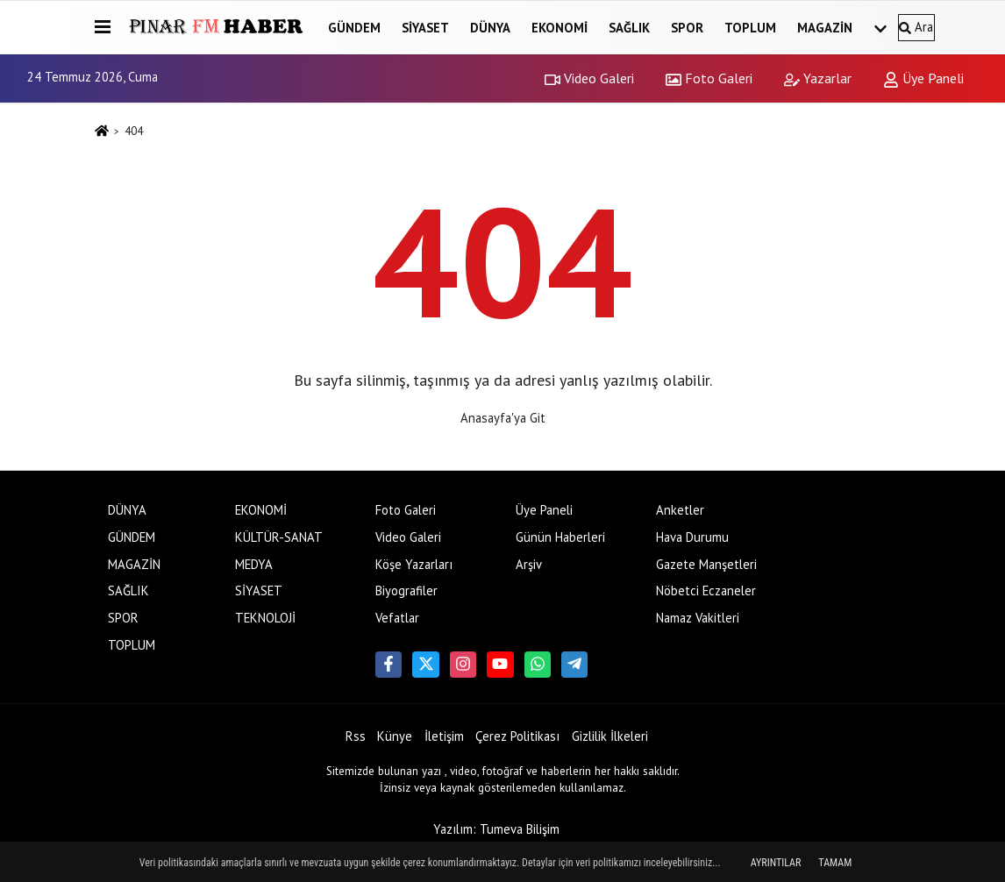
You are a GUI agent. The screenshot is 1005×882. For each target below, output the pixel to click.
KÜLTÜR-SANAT (279, 537)
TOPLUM (750, 27)
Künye (394, 736)
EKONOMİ (559, 27)
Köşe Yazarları (414, 564)
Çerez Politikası (517, 736)
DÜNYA (490, 27)
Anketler (680, 509)
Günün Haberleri (560, 537)
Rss (356, 736)
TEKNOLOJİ (265, 617)
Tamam (835, 863)
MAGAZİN (824, 27)
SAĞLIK (629, 27)
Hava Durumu (692, 537)
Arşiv (529, 564)
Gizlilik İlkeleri (610, 736)
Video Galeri (589, 78)
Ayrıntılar (776, 863)
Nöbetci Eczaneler (706, 590)
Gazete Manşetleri (706, 564)
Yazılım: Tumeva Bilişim (496, 829)
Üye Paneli (923, 78)
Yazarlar (818, 78)
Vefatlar (397, 617)
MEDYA (254, 564)
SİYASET (425, 27)
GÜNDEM (354, 27)
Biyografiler (406, 590)
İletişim (444, 736)
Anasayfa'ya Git (502, 417)
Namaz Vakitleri (697, 617)
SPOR (687, 27)
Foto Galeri (709, 78)
